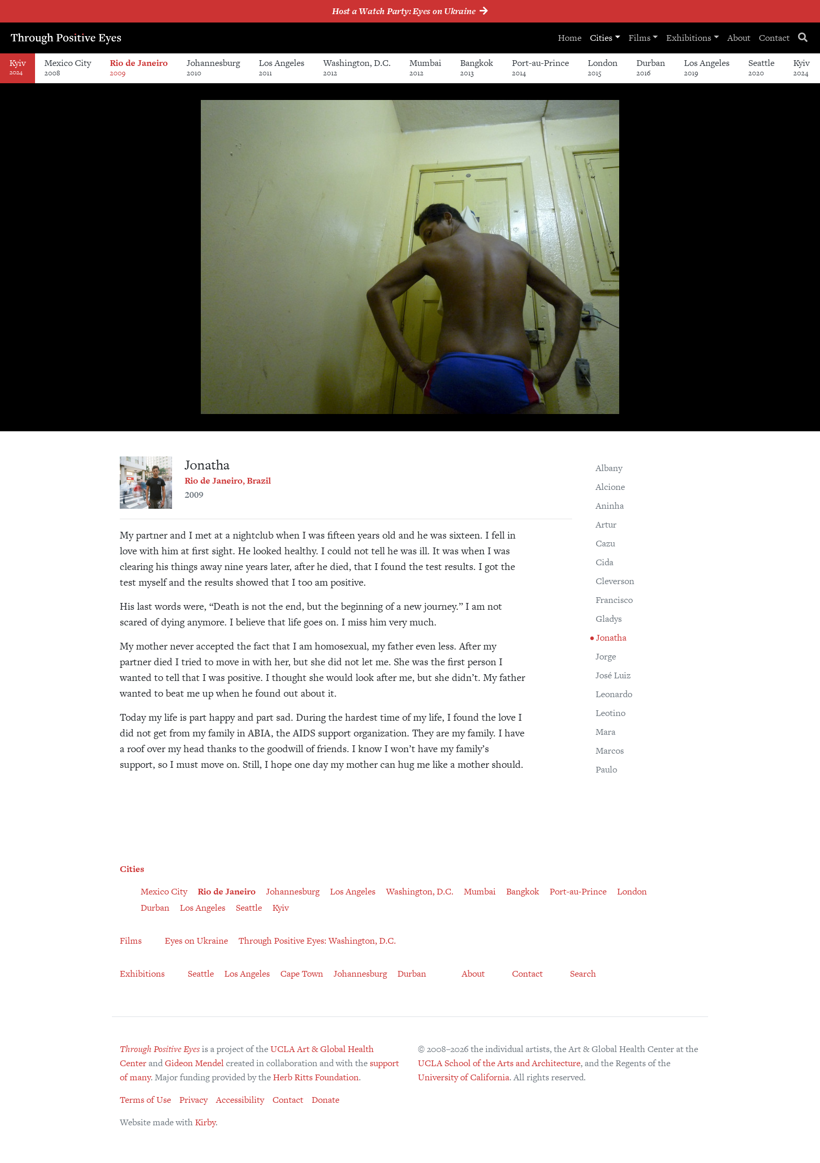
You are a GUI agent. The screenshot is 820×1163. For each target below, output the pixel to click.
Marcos (610, 750)
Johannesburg (213, 67)
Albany (609, 468)
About (738, 37)
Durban (650, 67)
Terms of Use (145, 1099)
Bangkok (476, 67)
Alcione (610, 486)
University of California (463, 1077)
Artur (606, 524)
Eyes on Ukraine (196, 940)
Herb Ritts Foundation (316, 1077)
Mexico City (67, 67)
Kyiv (801, 67)
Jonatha (610, 637)
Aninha (610, 505)
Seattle (761, 67)
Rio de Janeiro (139, 67)
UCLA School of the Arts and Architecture (499, 1063)
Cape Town (301, 973)
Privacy (193, 1099)
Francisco (614, 600)
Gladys (609, 618)
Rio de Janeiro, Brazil (228, 480)
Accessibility (240, 1099)
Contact (774, 37)
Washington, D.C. (357, 67)
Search (583, 973)
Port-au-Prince (540, 67)
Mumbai (425, 67)
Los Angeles (281, 67)
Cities (601, 37)
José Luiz (613, 675)
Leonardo (614, 694)
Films (640, 37)
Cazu (605, 543)
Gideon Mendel (194, 1063)
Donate (325, 1099)
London (603, 67)
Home (570, 37)
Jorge (606, 656)
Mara (606, 731)
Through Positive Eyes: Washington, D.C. (317, 940)
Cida (604, 562)
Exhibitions (688, 37)
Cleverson (615, 581)
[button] (609, 109)
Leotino (610, 713)
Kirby (205, 1122)
